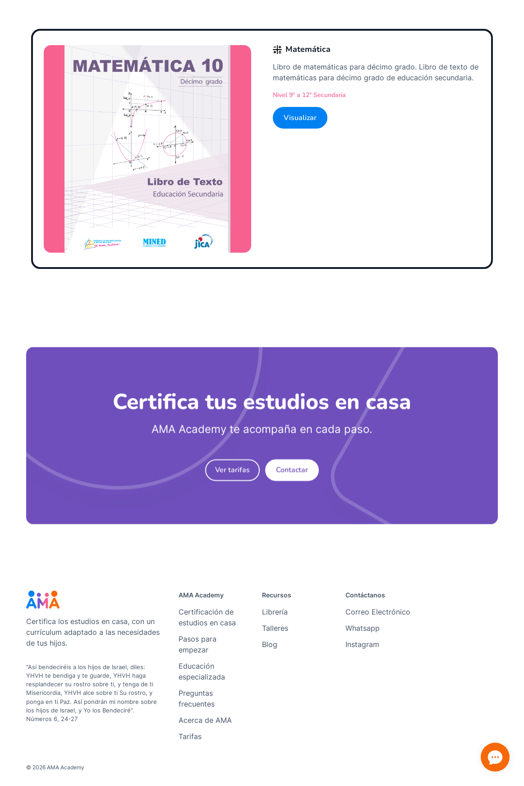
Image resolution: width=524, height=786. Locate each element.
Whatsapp (362, 628)
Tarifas (190, 736)
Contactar (292, 474)
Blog (269, 644)
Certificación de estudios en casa (207, 617)
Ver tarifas (232, 474)
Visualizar (300, 118)
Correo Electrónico (377, 611)
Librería (275, 611)
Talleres (275, 628)
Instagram (362, 644)
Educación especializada (202, 671)
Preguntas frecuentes (197, 698)
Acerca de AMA (205, 720)
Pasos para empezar (197, 644)
